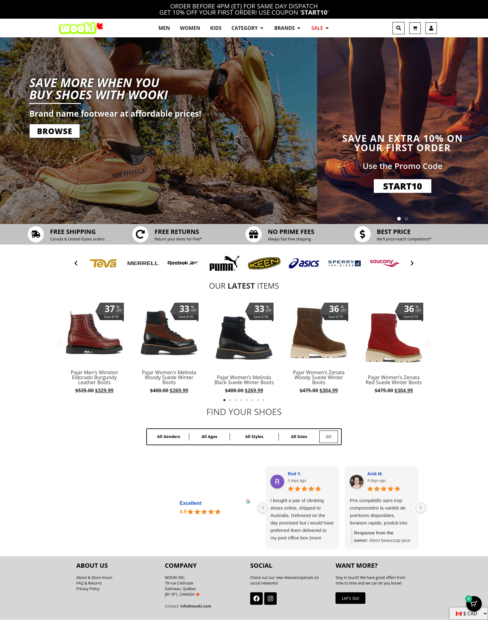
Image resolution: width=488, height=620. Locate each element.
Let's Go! (350, 598)
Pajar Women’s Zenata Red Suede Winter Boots (394, 380)
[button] (398, 28)
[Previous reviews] (263, 508)
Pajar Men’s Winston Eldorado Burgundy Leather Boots (94, 377)
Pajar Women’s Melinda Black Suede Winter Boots (244, 380)
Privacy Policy (88, 589)
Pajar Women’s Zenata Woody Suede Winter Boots (319, 377)
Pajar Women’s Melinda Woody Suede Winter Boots (169, 377)
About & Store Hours (94, 577)
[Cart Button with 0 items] (474, 604)
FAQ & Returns (89, 583)
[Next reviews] (420, 508)
